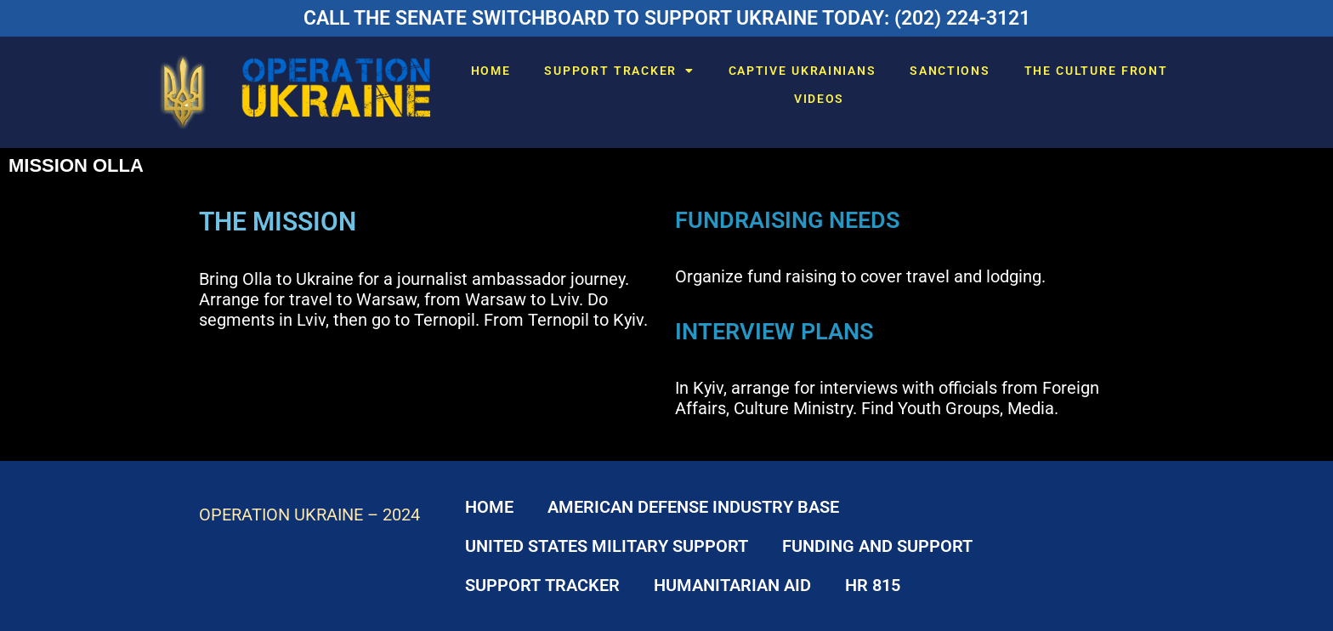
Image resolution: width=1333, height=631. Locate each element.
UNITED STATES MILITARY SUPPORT (606, 546)
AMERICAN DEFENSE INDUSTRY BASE (693, 507)
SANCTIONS (950, 70)
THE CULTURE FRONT (1096, 70)
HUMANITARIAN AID (732, 585)
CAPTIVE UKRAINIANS (802, 70)
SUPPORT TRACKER (619, 70)
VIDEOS (819, 98)
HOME (491, 70)
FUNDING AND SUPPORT (877, 546)
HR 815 (872, 585)
